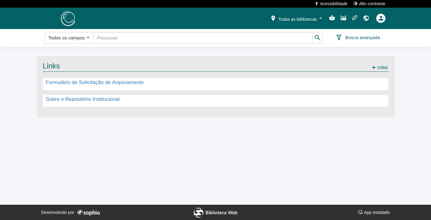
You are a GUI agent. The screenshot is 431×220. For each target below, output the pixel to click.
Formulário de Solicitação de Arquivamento (95, 83)
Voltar (380, 67)
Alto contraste (369, 3)
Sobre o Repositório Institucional (83, 99)
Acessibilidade (331, 3)
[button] (296, 18)
